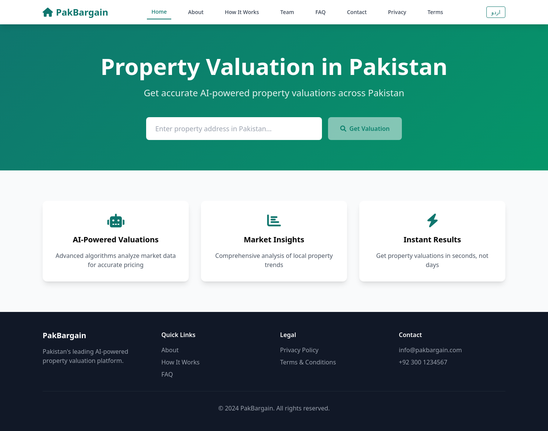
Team (287, 12)
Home (159, 11)
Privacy (397, 12)
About (196, 12)
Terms (435, 12)
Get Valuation (365, 128)
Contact (357, 12)
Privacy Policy (299, 350)
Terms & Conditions (308, 362)
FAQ (320, 12)
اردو (495, 12)
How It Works (242, 12)
